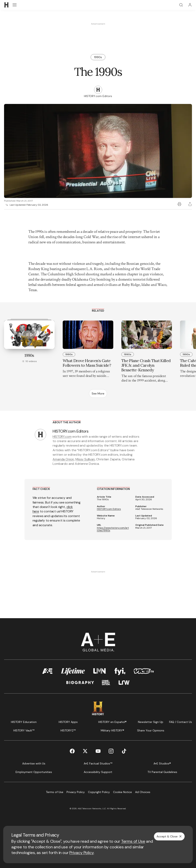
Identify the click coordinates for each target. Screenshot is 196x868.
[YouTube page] (98, 751)
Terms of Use (133, 841)
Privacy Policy (81, 852)
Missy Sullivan (85, 459)
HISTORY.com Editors (109, 509)
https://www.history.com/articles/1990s (113, 529)
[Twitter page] (85, 751)
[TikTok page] (124, 751)
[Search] (181, 5)
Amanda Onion (63, 459)
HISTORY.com (62, 436)
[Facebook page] (72, 751)
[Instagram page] (111, 751)
